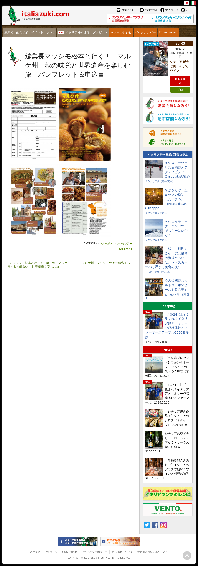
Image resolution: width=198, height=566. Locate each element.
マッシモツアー (123, 243)
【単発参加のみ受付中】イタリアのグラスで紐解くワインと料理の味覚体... (167, 469)
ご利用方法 (50, 552)
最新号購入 (180, 80)
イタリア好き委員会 (156, 212)
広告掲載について (122, 552)
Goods (163, 341)
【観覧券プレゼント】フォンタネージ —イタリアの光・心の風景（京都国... (167, 366)
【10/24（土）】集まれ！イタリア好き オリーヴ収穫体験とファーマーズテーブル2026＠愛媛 (167, 325)
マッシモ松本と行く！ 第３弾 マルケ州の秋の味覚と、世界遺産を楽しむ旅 (37, 265)
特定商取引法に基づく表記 (152, 552)
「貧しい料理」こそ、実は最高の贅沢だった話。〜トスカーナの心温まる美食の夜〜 (166, 257)
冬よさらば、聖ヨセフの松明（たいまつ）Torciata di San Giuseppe (166, 199)
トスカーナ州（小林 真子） (160, 271)
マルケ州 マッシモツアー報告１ (107, 263)
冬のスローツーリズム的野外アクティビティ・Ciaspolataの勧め (177, 169)
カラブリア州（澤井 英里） (160, 181)
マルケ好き (106, 243)
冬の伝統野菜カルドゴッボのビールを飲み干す (176, 285)
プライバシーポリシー (95, 552)
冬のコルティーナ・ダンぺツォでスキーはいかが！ (176, 228)
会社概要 (35, 552)
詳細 (180, 89)
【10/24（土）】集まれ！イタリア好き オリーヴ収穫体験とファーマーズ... (167, 393)
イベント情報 (152, 341)
